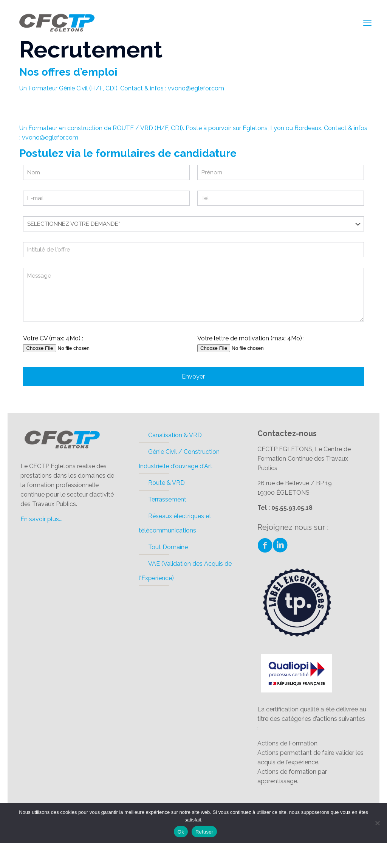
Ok (181, 832)
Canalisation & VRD (175, 435)
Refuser (204, 832)
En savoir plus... (41, 519)
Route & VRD (166, 482)
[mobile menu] (367, 22)
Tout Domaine (168, 547)
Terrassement (167, 499)
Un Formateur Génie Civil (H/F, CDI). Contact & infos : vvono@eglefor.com (121, 88)
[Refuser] (377, 823)
